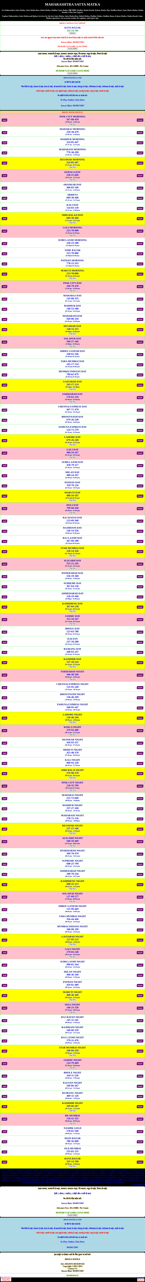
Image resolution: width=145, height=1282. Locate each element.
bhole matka (98, 1173)
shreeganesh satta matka (106, 1177)
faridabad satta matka (27, 1179)
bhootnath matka (82, 1172)
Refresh (72, 33)
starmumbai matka (22, 1173)
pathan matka (78, 1170)
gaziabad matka (46, 1172)
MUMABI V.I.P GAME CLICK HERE (72, 47)
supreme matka (55, 1173)
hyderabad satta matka (55, 1180)
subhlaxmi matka (60, 1170)
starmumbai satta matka (26, 1180)
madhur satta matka (51, 1177)
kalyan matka (107, 1173)
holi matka (124, 1172)
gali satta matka (117, 1175)
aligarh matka (33, 1173)
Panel (140, 120)
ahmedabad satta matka (84, 1180)
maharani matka (119, 1170)
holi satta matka (115, 1179)
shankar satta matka (67, 1175)
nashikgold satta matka (71, 1182)
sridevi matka (24, 1170)
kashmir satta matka (41, 1182)
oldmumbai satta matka (101, 1182)
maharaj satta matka (37, 1177)
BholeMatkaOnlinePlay (6, 1279)
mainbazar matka (18, 1175)
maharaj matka (98, 1170)
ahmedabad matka (66, 1173)
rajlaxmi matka (11, 1173)
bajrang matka (116, 1173)
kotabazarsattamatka (116, 1182)
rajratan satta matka (127, 1179)
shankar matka (14, 1170)
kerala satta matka (54, 1175)
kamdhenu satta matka (100, 1180)
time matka (70, 1170)
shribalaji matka (42, 1170)
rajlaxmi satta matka (11, 1180)
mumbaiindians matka (33, 1172)
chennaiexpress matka (70, 1172)
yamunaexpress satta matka (76, 1179)
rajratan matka (133, 1172)
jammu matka (89, 1173)
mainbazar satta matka (86, 1182)
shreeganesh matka (7, 1172)
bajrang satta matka (28, 1182)
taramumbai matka (19, 1172)
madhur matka (108, 1170)
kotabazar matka (42, 1175)
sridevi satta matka (80, 1175)
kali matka (32, 1170)
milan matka (116, 1172)
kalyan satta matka (138, 1180)
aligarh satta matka (41, 1180)
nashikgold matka (6, 1175)
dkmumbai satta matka (56, 1182)
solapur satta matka (92, 1177)
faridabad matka (57, 1172)
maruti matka (88, 1170)
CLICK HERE (72, 48)
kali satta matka (92, 1175)
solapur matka (139, 1170)
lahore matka (108, 1172)
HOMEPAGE (72, 1275)
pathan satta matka (11, 1177)
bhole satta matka (126, 1180)
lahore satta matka (91, 1179)
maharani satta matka (65, 1177)
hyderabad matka (44, 1173)
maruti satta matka (24, 1177)
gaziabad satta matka (13, 1179)
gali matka (51, 1170)
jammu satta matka (114, 1180)
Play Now (72, 124)
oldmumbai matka (30, 1175)
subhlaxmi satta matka (130, 1175)
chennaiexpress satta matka (43, 1179)
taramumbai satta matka (123, 1177)
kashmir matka (127, 1173)
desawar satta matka (78, 1177)
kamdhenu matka (78, 1173)
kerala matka (5, 1170)
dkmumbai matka (137, 1173)
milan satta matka (103, 1179)
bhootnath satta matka (60, 1179)
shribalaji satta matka (104, 1175)
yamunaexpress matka (96, 1172)
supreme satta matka (69, 1180)
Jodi (4, 120)
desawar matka (129, 1170)
